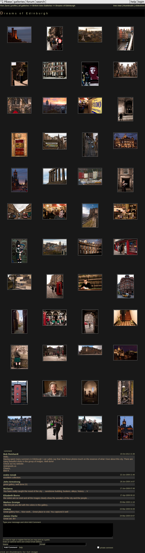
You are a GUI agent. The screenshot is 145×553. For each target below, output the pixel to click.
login (13, 540)
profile (14, 6)
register (21, 540)
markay (7, 509)
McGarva (8, 488)
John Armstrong (11, 481)
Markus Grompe (11, 502)
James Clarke (10, 516)
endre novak (9, 475)
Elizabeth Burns (11, 495)
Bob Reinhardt (10, 454)
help (21, 547)
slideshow (140, 6)
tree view (117, 6)
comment (8, 451)
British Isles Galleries (42, 6)
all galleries (23, 6)
